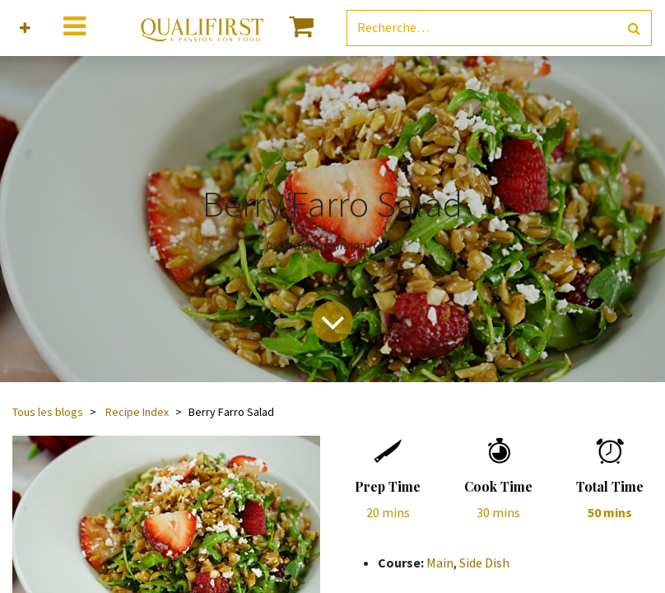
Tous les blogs (47, 411)
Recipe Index (137, 411)
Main (439, 562)
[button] (25, 28)
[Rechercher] (634, 28)
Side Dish (484, 562)
